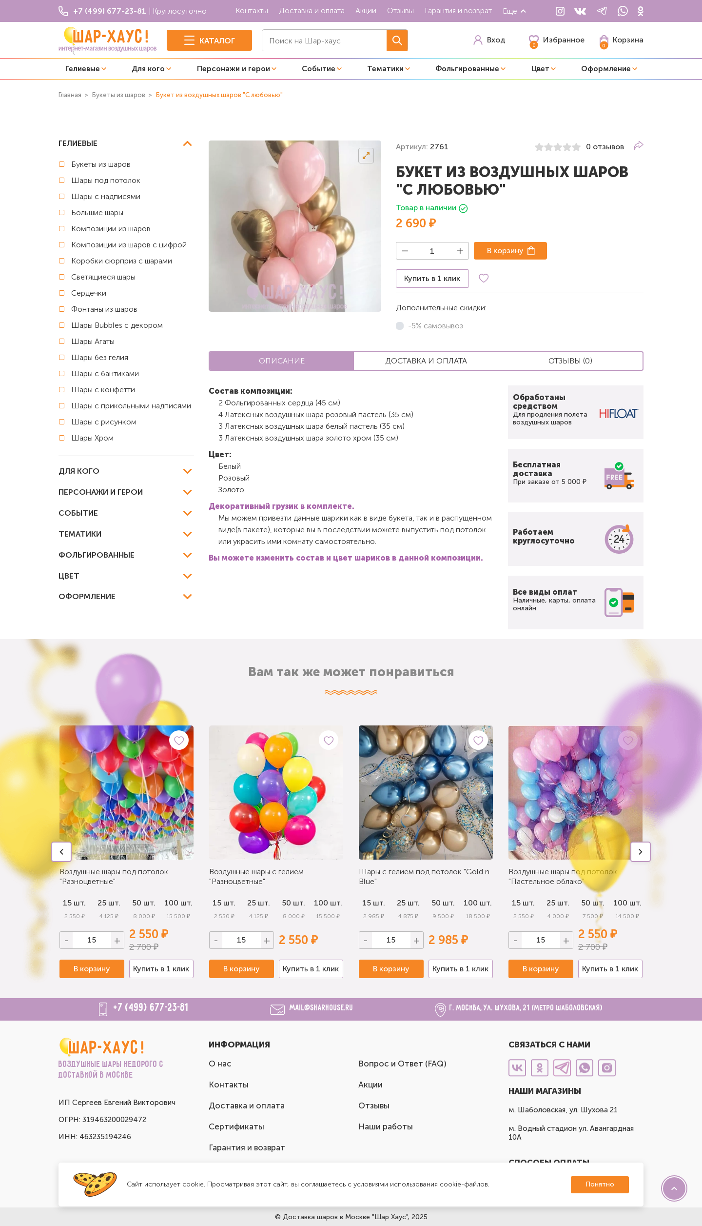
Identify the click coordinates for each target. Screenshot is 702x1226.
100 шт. (178, 902)
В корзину (505, 250)
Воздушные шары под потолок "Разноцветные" (113, 876)
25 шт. (109, 902)
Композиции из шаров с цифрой (129, 244)
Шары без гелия (99, 357)
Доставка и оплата (312, 10)
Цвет (540, 68)
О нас (220, 1063)
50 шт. (144, 902)
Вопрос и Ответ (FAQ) (402, 1063)
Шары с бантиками (105, 373)
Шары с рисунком (103, 421)
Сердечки (88, 293)
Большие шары (97, 212)
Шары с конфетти (103, 389)
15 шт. (224, 902)
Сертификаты (236, 1126)
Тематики (385, 68)
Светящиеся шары (103, 276)
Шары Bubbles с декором (117, 325)
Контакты (251, 10)
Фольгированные (467, 68)
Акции (365, 10)
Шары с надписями (105, 196)
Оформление (606, 68)
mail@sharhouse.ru (321, 1008)
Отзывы (400, 10)
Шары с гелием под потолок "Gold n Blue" (424, 876)
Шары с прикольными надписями (131, 405)
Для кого (148, 68)
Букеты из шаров (101, 164)
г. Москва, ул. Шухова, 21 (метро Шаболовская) (526, 1008)
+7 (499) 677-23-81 (151, 1008)
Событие (318, 68)
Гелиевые (83, 68)
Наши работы (385, 1126)
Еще (515, 11)
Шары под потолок (105, 180)
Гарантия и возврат (458, 10)
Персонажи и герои (233, 68)
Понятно (599, 1184)
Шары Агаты (93, 341)
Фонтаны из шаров (104, 309)
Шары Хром (92, 437)
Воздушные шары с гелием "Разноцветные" (256, 876)
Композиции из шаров (111, 228)
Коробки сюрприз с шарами (121, 260)
